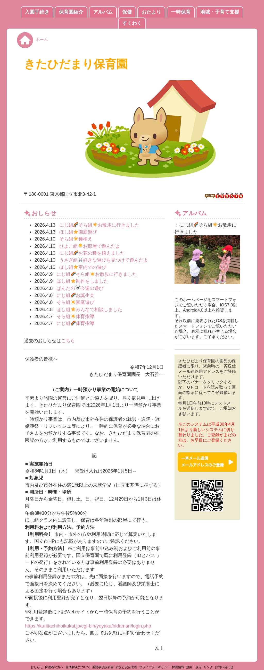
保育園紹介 (71, 12)
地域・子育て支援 (219, 12)
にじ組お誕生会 (75, 295)
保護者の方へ (54, 667)
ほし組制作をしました (82, 281)
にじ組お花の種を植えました (92, 253)
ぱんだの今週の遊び (80, 288)
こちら (68, 340)
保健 (127, 12)
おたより (151, 12)
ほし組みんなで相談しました (89, 309)
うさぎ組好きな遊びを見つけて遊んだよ (103, 260)
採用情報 (178, 667)
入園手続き (37, 12)
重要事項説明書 (103, 667)
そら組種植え (76, 239)
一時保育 (181, 12)
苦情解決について (77, 667)
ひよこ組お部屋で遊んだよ (89, 246)
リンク (208, 667)
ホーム (42, 39)
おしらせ (37, 667)
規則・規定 (194, 667)
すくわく (132, 23)
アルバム (103, 12)
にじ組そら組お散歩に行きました (99, 225)
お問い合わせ (224, 667)
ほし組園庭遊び (78, 232)
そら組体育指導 (75, 316)
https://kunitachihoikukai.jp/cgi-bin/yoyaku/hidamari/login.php (88, 626)
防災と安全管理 (126, 667)
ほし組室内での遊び (82, 267)
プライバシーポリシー (154, 667)
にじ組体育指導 (75, 323)
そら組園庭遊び (75, 302)
